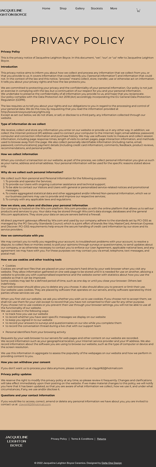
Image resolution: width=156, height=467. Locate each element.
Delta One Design (112, 462)
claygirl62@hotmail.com (107, 368)
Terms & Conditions (82, 438)
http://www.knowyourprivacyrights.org (25, 111)
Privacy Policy (59, 438)
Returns (101, 438)
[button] (138, 10)
